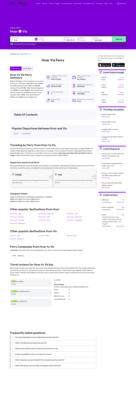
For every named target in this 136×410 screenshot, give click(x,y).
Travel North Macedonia (18, 386)
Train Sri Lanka (73, 386)
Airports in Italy (102, 394)
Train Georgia (73, 390)
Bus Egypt (43, 396)
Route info (121, 79)
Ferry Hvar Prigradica (74, 220)
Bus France (43, 394)
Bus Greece (43, 392)
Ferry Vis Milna (43, 236)
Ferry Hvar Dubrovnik (45, 214)
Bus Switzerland (44, 400)
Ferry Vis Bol (71, 236)
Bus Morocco (44, 384)
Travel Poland (15, 398)
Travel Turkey (15, 394)
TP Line (13, 284)
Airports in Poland (103, 400)
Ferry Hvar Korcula (16, 217)
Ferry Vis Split (15, 236)
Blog (106, 3)
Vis (78, 79)
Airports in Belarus (103, 390)
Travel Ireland (15, 402)
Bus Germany (44, 388)
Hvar (53, 79)
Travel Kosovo (15, 404)
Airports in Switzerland (105, 392)
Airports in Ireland (103, 388)
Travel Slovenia (15, 400)
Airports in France (103, 386)
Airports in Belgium (103, 402)
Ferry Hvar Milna (44, 217)
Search (119, 39)
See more (105, 117)
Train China (72, 388)
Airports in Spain (103, 384)
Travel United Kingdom (17, 384)
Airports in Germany (104, 396)
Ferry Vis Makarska (17, 239)
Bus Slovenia (44, 390)
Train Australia (73, 392)
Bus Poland (43, 398)
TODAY (16, 134)
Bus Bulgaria (43, 386)
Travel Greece (15, 390)
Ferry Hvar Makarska (17, 223)
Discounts (99, 3)
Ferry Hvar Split (15, 214)
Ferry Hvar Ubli (43, 220)
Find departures (88, 3)
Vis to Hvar (27, 68)
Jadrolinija (20, 256)
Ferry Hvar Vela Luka (74, 217)
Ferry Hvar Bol (72, 214)
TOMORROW (26, 134)
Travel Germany (16, 392)
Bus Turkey (43, 402)
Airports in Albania (103, 398)
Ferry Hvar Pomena (17, 220)
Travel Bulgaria (15, 388)
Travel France (15, 396)
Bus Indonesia (44, 404)
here (20, 183)
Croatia (58, 79)
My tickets (121, 3)
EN (111, 3)
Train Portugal (73, 384)
